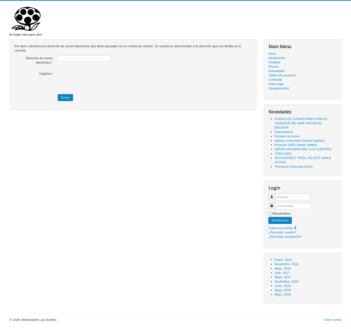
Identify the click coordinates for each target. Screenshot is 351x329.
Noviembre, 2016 (286, 281)
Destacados (276, 58)
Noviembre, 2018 (286, 264)
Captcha (46, 73)
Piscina (273, 66)
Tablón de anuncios (281, 75)
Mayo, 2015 (282, 294)
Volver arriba (332, 320)
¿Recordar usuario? (282, 232)
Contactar (275, 79)
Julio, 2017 (282, 273)
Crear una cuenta (282, 228)
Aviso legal (276, 84)
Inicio (272, 53)
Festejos (274, 62)
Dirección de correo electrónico (39, 60)
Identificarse (280, 220)
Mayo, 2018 (282, 268)
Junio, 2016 (282, 286)
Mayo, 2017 (282, 277)
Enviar (65, 97)
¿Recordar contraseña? (284, 236)
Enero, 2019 (283, 260)
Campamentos (278, 88)
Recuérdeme (281, 213)
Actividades (276, 71)
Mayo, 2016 (282, 290)
